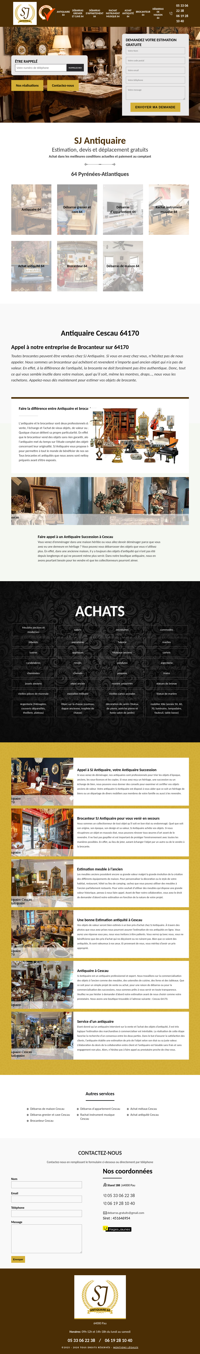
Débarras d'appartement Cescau (100, 1109)
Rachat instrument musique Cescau (97, 1117)
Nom (46, 1182)
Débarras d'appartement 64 (95, 13)
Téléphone (46, 1211)
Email (46, 1197)
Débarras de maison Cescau (47, 1109)
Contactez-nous (63, 85)
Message (46, 1236)
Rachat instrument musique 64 (113, 13)
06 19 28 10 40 (121, 1203)
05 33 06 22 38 (121, 1195)
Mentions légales (125, 1347)
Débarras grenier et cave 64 (77, 13)
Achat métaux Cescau (143, 1109)
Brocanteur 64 (143, 13)
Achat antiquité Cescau (144, 1115)
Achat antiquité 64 (128, 13)
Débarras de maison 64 (158, 13)
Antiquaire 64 (63, 13)
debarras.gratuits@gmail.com (123, 1213)
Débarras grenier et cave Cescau (50, 1115)
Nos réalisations (27, 85)
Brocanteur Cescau (41, 1120)
